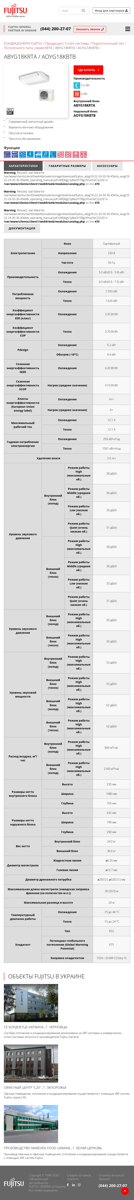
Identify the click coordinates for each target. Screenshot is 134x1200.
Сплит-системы (77, 43)
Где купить (88, 70)
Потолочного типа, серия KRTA (28, 48)
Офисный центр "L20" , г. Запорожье (67, 1067)
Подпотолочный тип (108, 43)
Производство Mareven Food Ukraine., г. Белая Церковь (67, 1127)
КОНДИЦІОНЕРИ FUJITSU (23, 43)
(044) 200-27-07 (55, 29)
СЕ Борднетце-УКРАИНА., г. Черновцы (67, 1006)
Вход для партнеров (111, 10)
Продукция (53, 43)
